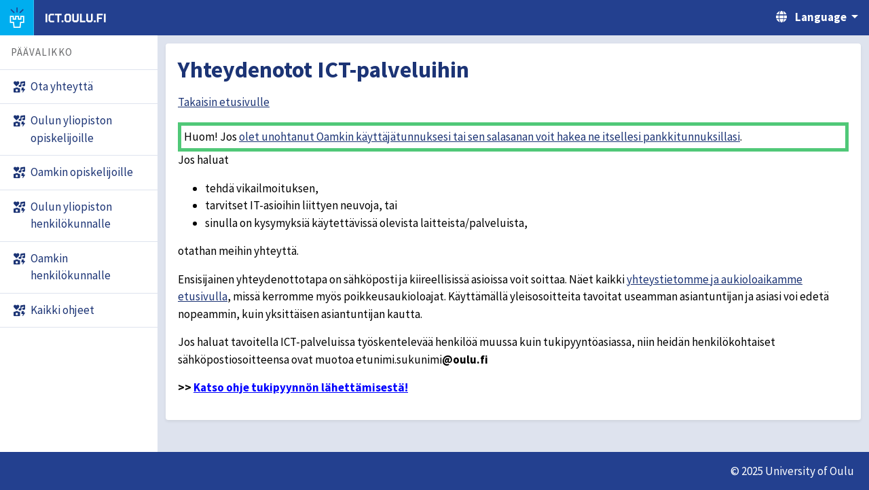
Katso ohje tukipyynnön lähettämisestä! (300, 387)
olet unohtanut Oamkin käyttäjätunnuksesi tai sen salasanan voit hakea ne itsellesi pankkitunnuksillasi (489, 136)
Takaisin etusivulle (224, 101)
